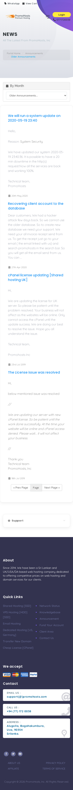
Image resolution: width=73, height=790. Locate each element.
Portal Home (13, 53)
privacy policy (55, 762)
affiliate (13, 768)
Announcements (34, 53)
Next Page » (52, 487)
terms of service (53, 768)
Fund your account (52, 625)
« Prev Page (20, 487)
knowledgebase (50, 612)
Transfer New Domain (17, 641)
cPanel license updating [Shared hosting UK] (35, 277)
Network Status (50, 606)
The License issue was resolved (34, 372)
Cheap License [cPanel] (18, 647)
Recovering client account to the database (35, 206)
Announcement (49, 618)
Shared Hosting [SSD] (17, 606)
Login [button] (61, 14)
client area (47, 631)
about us (14, 762)
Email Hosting (12, 623)
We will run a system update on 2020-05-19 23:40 (34, 118)
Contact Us (47, 638)
